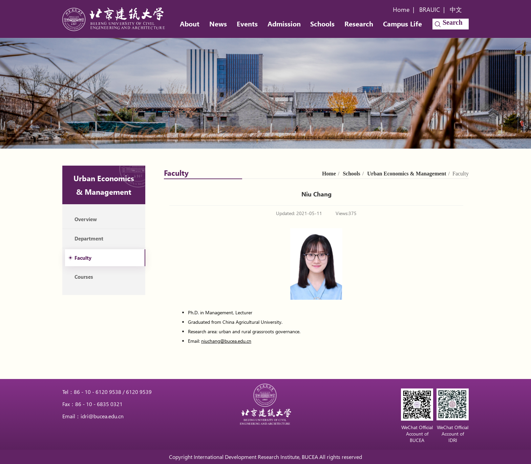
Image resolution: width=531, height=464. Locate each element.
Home (401, 9)
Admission (284, 23)
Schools (322, 23)
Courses (84, 276)
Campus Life (402, 23)
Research (358, 23)
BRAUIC (429, 9)
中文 (456, 9)
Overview (86, 219)
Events (247, 23)
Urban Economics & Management (406, 173)
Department (89, 238)
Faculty (83, 257)
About (189, 23)
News (218, 23)
